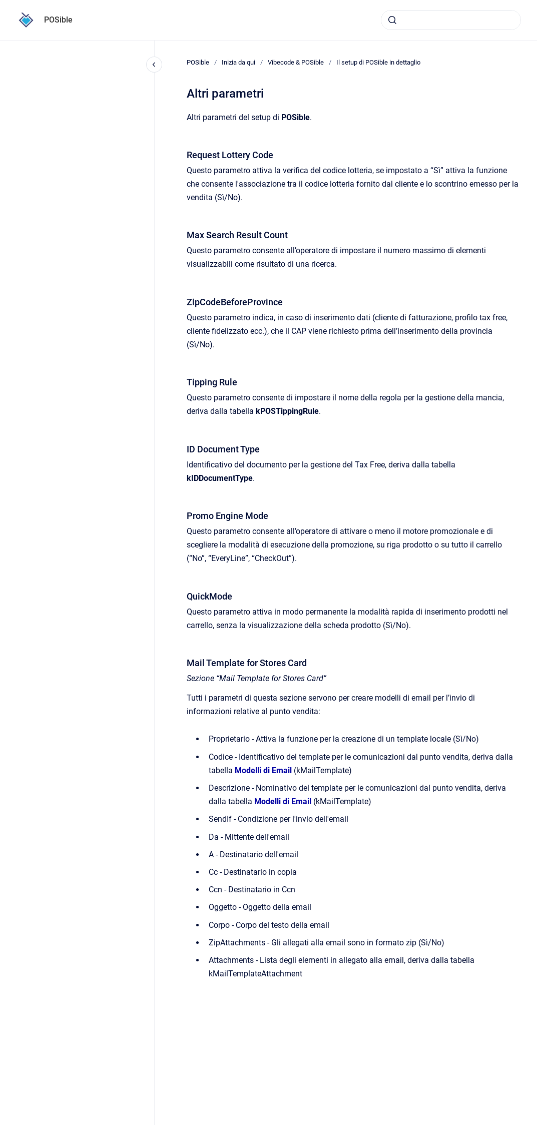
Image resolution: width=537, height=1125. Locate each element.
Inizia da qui (238, 62)
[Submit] (392, 20)
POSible (58, 20)
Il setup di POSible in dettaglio (378, 62)
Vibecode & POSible (296, 62)
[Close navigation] (154, 65)
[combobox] (450, 20)
